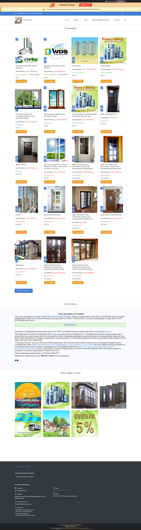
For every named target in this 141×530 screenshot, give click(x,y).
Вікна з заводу (105, 66)
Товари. (76, 20)
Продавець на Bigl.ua (70, 526)
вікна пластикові (86, 347)
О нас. (86, 20)
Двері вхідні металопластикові (111, 215)
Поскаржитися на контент (69, 528)
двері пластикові (100, 347)
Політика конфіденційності (83, 528)
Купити (23, 81)
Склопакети (76, 66)
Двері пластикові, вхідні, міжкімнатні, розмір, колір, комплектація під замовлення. (82, 166)
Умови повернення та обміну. (100, 20)
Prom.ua (79, 525)
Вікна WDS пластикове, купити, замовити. (54, 67)
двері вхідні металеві (40, 345)
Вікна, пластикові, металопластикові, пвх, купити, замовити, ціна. (84, 115)
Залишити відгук (122, 14)
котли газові (88, 345)
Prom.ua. (108, 331)
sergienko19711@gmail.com (61, 490)
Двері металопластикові (109, 114)
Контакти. (117, 20)
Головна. (66, 20)
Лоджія (18, 215)
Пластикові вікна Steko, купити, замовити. (26, 67)
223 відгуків (111, 1)
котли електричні (75, 345)
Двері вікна (20, 265)
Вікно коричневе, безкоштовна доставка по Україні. (54, 115)
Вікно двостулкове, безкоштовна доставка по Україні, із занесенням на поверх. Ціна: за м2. (55, 166)
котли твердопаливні (58, 345)
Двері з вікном (21, 164)
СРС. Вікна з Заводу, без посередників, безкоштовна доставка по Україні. (25, 116)
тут (54, 331)
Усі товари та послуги (23, 290)
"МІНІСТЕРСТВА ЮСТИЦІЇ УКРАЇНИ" (56, 316)
